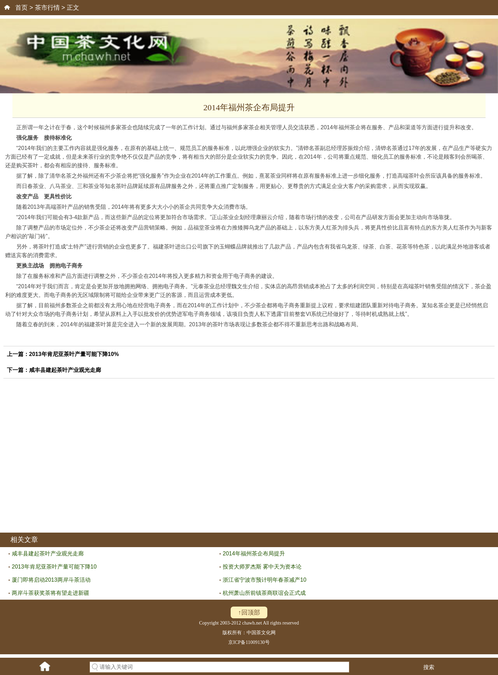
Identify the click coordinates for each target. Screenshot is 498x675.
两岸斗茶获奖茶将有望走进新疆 (50, 593)
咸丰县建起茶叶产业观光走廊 (65, 370)
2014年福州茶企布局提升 (254, 553)
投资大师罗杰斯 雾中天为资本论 (262, 567)
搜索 (428, 667)
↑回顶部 (249, 612)
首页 (21, 7)
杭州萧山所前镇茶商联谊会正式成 (264, 593)
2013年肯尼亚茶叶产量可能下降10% (74, 354)
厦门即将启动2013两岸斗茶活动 (51, 580)
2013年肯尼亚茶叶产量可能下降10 (54, 567)
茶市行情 (47, 7)
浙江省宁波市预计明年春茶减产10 (264, 580)
